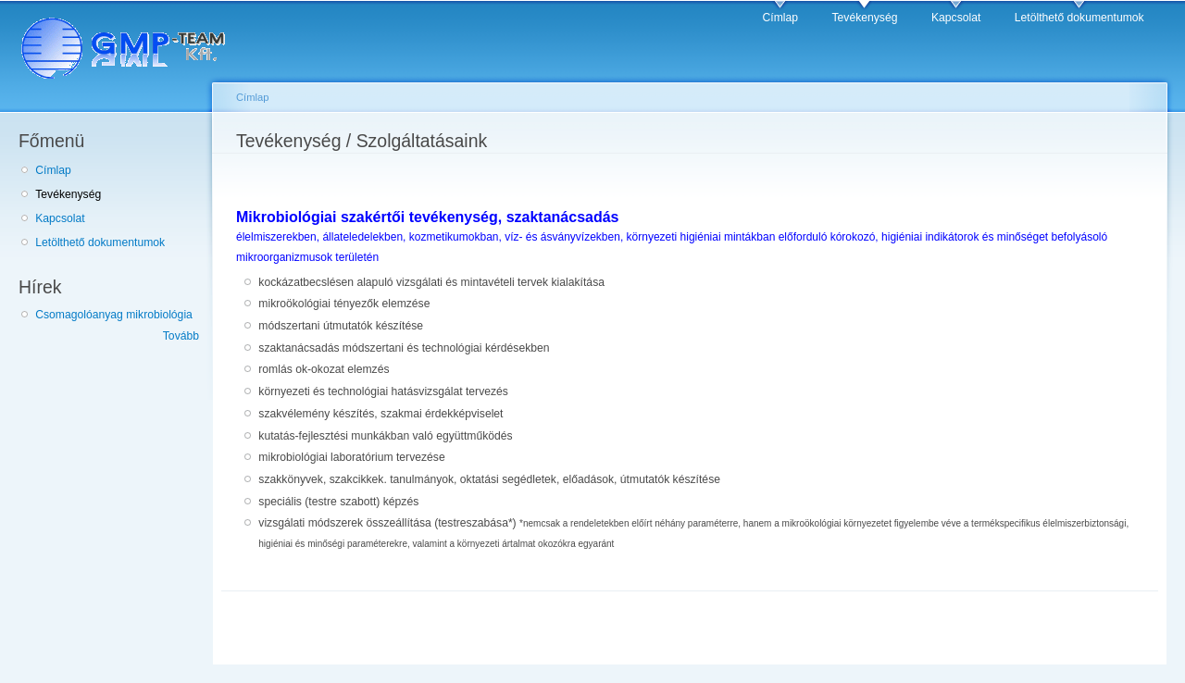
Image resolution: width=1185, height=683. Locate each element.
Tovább (181, 335)
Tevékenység (865, 17)
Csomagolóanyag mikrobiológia (114, 314)
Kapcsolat (955, 17)
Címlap (781, 17)
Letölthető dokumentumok (1079, 17)
